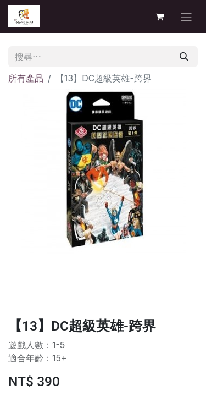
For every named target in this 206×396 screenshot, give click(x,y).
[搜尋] (184, 56)
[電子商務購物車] (159, 17)
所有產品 (25, 78)
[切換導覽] (186, 16)
